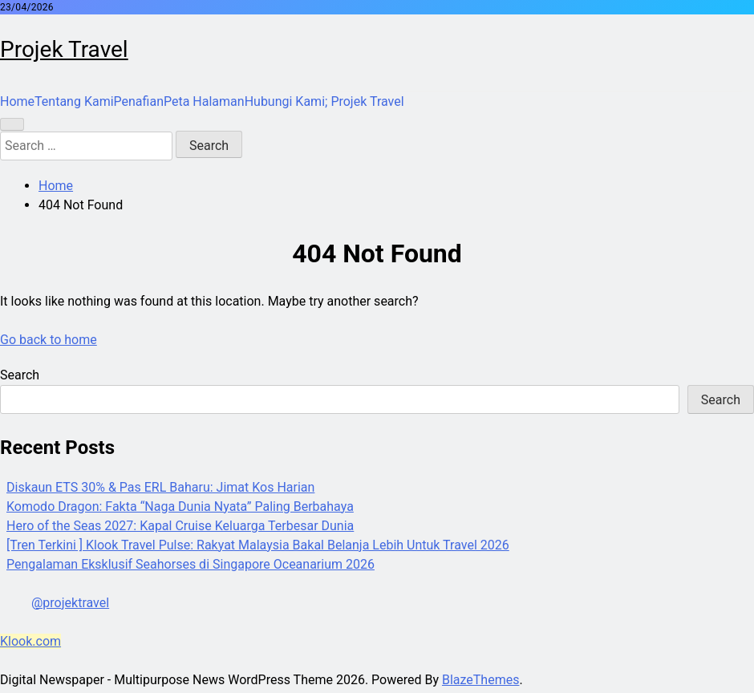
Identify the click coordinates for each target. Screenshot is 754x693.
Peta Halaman (204, 101)
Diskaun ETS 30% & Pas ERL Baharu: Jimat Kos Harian (160, 487)
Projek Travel (64, 49)
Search (19, 375)
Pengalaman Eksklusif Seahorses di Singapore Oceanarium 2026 (190, 564)
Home (17, 101)
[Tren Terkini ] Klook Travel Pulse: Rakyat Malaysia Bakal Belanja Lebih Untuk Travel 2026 (257, 545)
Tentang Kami (73, 101)
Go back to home (48, 339)
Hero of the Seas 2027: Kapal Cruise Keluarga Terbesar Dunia (180, 525)
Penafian (139, 101)
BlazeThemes (480, 679)
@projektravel (70, 602)
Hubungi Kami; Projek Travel (324, 101)
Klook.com (30, 641)
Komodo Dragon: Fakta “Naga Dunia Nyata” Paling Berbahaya (180, 506)
